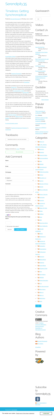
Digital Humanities (44, 172)
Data (41, 161)
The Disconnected (43, 286)
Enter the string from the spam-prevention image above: (17, 217)
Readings (42, 262)
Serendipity (14, 410)
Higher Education (44, 280)
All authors (38, 347)
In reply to (7, 178)
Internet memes (12, 114)
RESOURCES (43, 259)
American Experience (16, 73)
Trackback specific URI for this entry (17, 139)
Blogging (42, 149)
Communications (44, 158)
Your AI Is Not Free (39, 47)
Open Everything (44, 223)
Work (40, 301)
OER (41, 220)
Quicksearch (42, 10)
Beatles (7, 118)
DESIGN (41, 164)
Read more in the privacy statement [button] (25, 413)
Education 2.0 (43, 178)
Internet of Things (44, 184)
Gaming (41, 181)
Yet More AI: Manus (40, 66)
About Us (41, 141)
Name (6, 160)
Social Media (43, 265)
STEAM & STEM (43, 268)
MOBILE (42, 214)
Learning (42, 200)
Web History (42, 289)
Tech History (42, 274)
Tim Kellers (40, 343)
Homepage (8, 172)
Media (41, 211)
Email (6, 166)
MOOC (41, 233)
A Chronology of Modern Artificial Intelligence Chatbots (41, 78)
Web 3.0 (41, 295)
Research (42, 256)
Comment (7, 183)
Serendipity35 (16, 4)
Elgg (36, 115)
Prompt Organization (40, 71)
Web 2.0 (41, 292)
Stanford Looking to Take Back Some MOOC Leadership (41, 119)
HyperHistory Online (10, 56)
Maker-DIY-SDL (43, 208)
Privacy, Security (44, 194)
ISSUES (41, 186)
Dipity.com (13, 87)
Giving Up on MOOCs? (40, 127)
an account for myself (18, 90)
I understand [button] (46, 413)
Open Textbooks (44, 226)
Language (42, 197)
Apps (40, 217)
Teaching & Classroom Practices (19, 128)
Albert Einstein (45, 99)
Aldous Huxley (19, 116)
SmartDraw (26, 82)
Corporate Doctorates (40, 123)
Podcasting (42, 246)
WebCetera (42, 298)
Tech (40, 271)
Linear (17, 149)
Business (42, 152)
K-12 (41, 283)
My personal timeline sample (11, 123)
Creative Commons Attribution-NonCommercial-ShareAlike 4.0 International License (40, 326)
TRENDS (41, 277)
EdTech (41, 175)
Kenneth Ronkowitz (15, 19)
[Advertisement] (44, 374)
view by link (26, 92)
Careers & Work (43, 155)
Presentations (43, 249)
